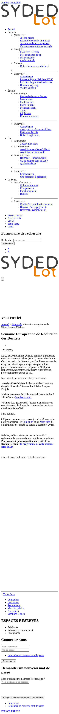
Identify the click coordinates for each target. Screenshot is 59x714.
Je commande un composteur (34, 43)
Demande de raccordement (33, 96)
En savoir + (19, 73)
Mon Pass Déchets (29, 52)
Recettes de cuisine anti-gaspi (35, 40)
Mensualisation (28, 107)
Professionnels (27, 60)
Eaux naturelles (21, 155)
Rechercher (7, 240)
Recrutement (14, 605)
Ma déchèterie (27, 57)
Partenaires (13, 611)
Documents (13, 602)
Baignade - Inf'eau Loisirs (33, 158)
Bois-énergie (20, 93)
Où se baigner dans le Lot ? (34, 160)
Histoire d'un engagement (33, 207)
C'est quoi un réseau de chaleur (35, 129)
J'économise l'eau (29, 143)
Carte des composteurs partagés (36, 46)
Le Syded (12, 179)
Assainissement (22, 146)
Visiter (11, 221)
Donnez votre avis (29, 116)
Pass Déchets (14, 218)
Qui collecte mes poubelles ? (34, 66)
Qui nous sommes (29, 185)
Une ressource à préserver (33, 176)
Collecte (18, 63)
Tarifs (23, 110)
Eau (9, 138)
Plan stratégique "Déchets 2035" (36, 79)
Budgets (24, 193)
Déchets (12, 32)
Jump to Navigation (11, 2)
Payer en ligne (27, 105)
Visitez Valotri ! (28, 88)
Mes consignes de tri (30, 54)
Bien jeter (19, 49)
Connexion (13, 599)
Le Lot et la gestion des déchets (36, 82)
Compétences (27, 174)
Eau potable (20, 140)
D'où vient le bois (29, 132)
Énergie (11, 90)
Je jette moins (27, 37)
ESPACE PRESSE (10, 711)
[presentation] (25, 690)
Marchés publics (16, 608)
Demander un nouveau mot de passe (26, 655)
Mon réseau (26, 99)
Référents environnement (32, 210)
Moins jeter (19, 35)
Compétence (26, 76)
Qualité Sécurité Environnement (36, 204)
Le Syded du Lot (22, 182)
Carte (10, 226)
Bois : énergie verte (30, 135)
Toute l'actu (13, 223)
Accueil (11, 29)
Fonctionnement (28, 191)
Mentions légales (16, 613)
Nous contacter (15, 215)
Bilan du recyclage (29, 85)
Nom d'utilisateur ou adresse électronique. (23, 678)
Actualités (17, 324)
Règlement (25, 113)
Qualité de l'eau (28, 163)
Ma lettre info (27, 102)
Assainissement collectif (32, 152)
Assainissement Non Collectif (35, 149)
